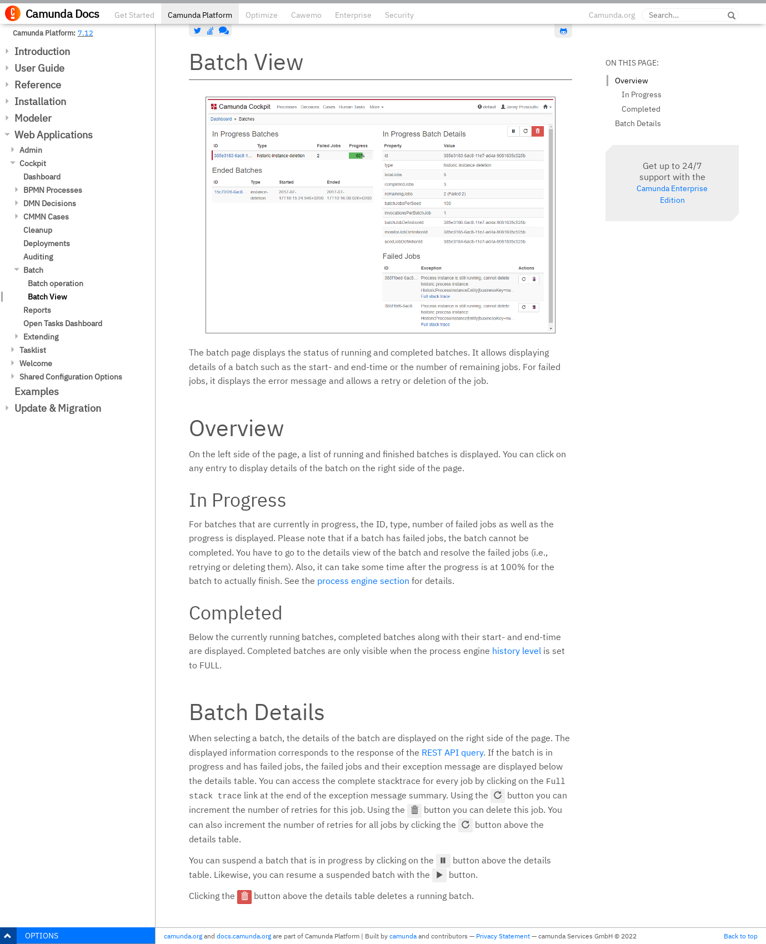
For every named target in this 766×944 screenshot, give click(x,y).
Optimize (262, 15)
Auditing (38, 257)
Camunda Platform (200, 15)
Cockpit (32, 163)
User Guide (39, 68)
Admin (30, 150)
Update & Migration (57, 408)
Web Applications (53, 134)
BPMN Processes (52, 190)
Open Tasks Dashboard (62, 323)
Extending (40, 337)
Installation (40, 101)
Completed (641, 109)
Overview (631, 81)
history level (516, 650)
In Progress (642, 94)
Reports (37, 310)
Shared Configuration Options (70, 377)
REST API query (452, 752)
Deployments (46, 243)
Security (399, 15)
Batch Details (638, 123)
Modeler (33, 118)
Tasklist (32, 350)
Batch (33, 270)
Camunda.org (612, 15)
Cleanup (37, 230)
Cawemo (306, 15)
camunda (403, 936)
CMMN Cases (46, 217)
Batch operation (55, 283)
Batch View (47, 297)
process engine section (363, 580)
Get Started (134, 15)
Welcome (35, 363)
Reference (37, 84)
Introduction (42, 51)
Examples (36, 391)
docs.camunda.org (244, 936)
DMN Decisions (49, 203)
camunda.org (183, 936)
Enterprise (353, 15)
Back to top (741, 936)
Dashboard (42, 177)
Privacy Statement (503, 936)
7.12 (85, 33)
